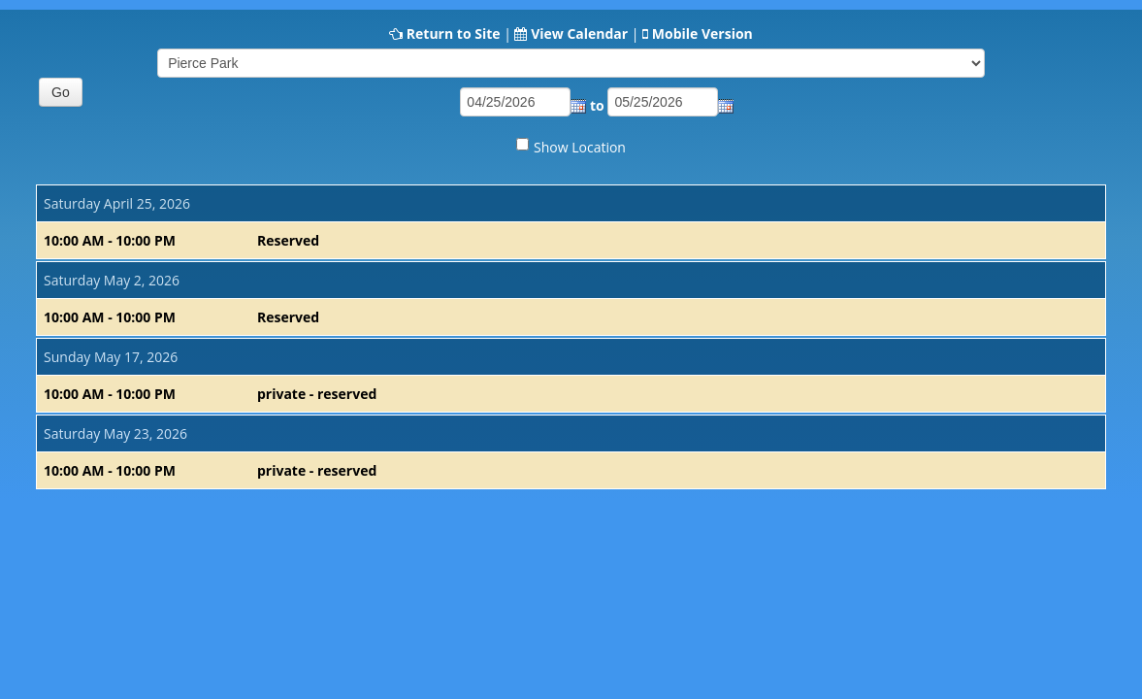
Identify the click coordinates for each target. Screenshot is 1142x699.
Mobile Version (702, 33)
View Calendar (579, 33)
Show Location (580, 147)
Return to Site (454, 33)
